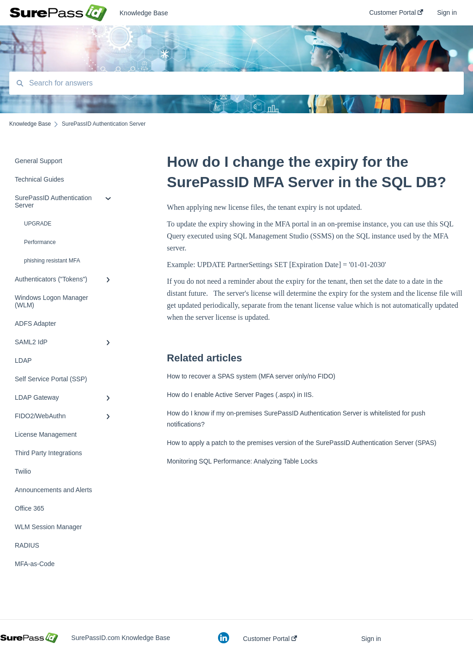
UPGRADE (37, 223)
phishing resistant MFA (52, 260)
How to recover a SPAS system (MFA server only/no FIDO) (251, 376)
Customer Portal (270, 638)
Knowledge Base (144, 13)
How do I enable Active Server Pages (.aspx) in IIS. (240, 394)
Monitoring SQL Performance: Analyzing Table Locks (242, 461)
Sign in (371, 638)
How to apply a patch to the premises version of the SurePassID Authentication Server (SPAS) (301, 442)
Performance (40, 242)
